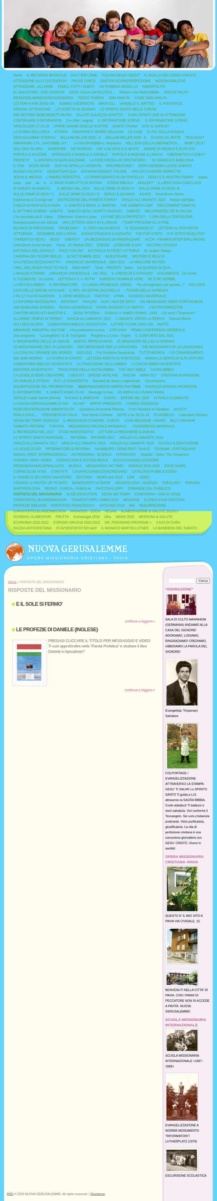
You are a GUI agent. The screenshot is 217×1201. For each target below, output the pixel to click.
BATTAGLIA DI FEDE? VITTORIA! (114, 251)
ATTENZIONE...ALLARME (33, 87)
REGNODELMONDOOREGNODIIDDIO (43, 98)
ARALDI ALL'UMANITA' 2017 (35, 443)
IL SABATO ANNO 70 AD (65, 392)
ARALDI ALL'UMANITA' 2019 (132, 443)
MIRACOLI (107, 104)
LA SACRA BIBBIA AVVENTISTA (156, 364)
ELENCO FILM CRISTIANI (164, 500)
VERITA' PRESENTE (105, 404)
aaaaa (202, 177)
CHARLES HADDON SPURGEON (171, 387)
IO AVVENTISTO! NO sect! (76, 528)
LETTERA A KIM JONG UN (33, 104)
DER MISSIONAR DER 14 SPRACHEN (107, 347)
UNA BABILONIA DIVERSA (34, 307)
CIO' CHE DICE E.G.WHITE (118, 149)
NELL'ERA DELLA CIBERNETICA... (153, 143)
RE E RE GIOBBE (161, 279)
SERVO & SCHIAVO (119, 194)
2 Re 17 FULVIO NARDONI (34, 296)
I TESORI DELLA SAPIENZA (146, 290)
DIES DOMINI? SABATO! (176, 205)
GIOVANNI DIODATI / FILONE (104, 172)
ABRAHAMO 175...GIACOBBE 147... (41, 143)
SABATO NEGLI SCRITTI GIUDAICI (95, 211)
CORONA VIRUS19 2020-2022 (76, 522)
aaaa (17, 183)
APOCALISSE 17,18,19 (31, 126)
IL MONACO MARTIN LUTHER (125, 528)
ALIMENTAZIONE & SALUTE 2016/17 (150, 511)
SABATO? (72, 239)
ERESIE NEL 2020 (135, 398)
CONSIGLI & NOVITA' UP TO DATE (40, 483)
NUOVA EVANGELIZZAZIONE (136, 460)
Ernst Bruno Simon (170, 194)
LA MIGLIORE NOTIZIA (147, 262)
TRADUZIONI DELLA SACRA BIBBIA (86, 370)
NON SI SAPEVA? (156, 126)
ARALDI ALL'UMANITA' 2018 (83, 443)
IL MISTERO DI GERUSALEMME (59, 160)
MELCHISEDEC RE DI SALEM (168, 211)
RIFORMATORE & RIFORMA (68, 449)
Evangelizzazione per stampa (35, 222)
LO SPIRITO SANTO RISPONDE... (39, 438)
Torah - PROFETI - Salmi (114, 268)
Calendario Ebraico (193, 415)
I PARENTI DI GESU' (29, 239)
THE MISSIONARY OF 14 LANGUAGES (172, 347)
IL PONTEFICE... (172, 104)
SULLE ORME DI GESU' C (33, 194)
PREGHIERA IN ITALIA (59, 415)
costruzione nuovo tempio (32, 245)
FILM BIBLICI (164, 415)
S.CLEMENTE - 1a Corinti (177, 273)
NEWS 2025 (125, 517)
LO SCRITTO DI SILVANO (76, 109)
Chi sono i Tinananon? (179, 313)
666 (132, 506)
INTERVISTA (126, 455)
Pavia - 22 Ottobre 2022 (74, 245)
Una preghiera (24, 336)
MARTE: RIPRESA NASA (93, 341)
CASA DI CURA (168, 522)
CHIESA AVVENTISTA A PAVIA (36, 205)
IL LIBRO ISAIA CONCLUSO (179, 183)
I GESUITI (76, 375)
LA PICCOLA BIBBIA (29, 285)
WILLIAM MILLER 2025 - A (80, 138)
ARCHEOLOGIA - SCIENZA (136, 483)
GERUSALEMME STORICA (34, 138)
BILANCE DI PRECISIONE (33, 228)
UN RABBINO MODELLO (118, 87)
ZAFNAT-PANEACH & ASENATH (106, 234)
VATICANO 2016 (112, 506)
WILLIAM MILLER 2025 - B (125, 138)
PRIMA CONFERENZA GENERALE (158, 330)
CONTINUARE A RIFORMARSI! (37, 121)
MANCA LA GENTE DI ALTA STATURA (174, 358)
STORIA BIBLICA (120, 183)
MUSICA (75, 466)
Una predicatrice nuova (87, 330)
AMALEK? (145, 183)
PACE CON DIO (71, 251)
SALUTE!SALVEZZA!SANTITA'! (37, 262)
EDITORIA (84, 477)
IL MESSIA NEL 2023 (73, 188)
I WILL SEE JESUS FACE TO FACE (40, 268)
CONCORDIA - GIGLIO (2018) (157, 494)
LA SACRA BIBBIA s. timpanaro (97, 143)
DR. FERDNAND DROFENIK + (128, 522)
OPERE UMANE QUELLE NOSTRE (80, 126)
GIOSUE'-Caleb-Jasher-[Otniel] (36, 398)
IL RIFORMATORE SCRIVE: (119, 121)
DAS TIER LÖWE (84, 75)
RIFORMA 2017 (103, 438)
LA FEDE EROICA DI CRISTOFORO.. (118, 160)
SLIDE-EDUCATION (81, 494)
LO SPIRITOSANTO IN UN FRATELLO (114, 177)
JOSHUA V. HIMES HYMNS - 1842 (131, 313)
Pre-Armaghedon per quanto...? (161, 285)
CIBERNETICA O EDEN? (186, 155)
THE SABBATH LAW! (136, 205)
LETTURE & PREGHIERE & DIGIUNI (126, 432)
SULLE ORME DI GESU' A (114, 188)
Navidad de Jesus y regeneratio (116, 381)
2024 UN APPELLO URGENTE (78, 166)
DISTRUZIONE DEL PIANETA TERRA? (87, 200)
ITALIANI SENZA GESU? (121, 75)
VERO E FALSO (176, 92)
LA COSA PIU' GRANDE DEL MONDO (42, 353)
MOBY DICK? (195, 143)
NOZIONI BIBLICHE (170, 81)
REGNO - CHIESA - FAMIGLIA (68, 489)
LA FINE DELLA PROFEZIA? (123, 217)
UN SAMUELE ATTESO (31, 381)
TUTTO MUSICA (151, 353)
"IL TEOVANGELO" (139, 228)
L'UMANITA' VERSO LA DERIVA (139, 319)
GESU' (55, 239)
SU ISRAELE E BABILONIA (172, 160)
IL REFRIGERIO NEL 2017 (33, 432)
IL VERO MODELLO (74, 296)
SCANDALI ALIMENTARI (32, 517)
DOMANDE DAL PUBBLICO (149, 489)
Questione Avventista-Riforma (101, 409)
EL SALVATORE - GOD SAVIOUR (38, 92)
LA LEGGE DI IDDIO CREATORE (38, 375)
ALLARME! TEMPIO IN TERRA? (37, 319)
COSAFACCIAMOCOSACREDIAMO (99, 472)
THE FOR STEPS (148, 234)
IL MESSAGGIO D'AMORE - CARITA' (91, 421)
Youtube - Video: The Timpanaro (164, 455)
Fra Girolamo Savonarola (115, 353)
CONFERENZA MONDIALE (154, 426)
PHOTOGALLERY (109, 489)
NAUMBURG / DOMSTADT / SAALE (122, 449)
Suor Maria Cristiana (97, 415)
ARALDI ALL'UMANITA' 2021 (89, 319)
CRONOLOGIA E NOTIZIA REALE (82, 460)
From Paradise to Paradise (149, 409)
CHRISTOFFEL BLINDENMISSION (40, 500)
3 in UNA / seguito (79, 121)
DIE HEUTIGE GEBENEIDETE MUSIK (42, 115)
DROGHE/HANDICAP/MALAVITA (38, 466)
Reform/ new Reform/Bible (139, 92)
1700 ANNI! (117, 330)
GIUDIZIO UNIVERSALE (147, 296)
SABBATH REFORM (28, 426)
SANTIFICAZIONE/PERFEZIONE (125, 81)
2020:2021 (84, 353)
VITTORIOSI (22, 234)
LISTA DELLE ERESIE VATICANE (39, 290)
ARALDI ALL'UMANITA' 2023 (143, 200)
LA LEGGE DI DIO (27, 449)
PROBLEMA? (68, 228)
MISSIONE (131, 500)
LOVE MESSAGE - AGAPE (145, 421)
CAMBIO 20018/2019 (142, 404)
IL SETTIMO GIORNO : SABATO (38, 211)
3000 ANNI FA (119, 98)
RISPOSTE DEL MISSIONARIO (37, 494)
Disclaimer (97, 1194)
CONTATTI (59, 472)
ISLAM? (79, 404)
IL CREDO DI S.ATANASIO (132, 273)
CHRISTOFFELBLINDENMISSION (39, 511)
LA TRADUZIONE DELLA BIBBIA (102, 364)
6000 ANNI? (81, 268)
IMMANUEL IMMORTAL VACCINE (39, 330)
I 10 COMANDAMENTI (186, 353)
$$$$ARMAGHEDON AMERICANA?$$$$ (109, 387)
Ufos (107, 517)
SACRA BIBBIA (162, 370)
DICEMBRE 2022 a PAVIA (57, 234)
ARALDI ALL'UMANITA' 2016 (141, 438)
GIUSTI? (180, 409)
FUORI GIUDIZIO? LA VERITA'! (120, 307)
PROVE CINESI (83, 81)
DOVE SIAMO (175, 466)
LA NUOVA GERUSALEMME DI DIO (40, 404)
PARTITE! (101, 296)
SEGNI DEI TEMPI (115, 494)
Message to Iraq (100, 392)
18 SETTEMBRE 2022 (83, 256)
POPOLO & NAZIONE (30, 155)
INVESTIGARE (116, 256)
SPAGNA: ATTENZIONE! (32, 109)
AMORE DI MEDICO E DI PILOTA (169, 149)
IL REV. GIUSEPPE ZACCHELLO (94, 290)
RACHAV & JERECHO (82, 398)
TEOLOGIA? (194, 138)
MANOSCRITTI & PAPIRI (91, 483)
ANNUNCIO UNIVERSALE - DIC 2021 (78, 273)
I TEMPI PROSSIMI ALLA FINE (145, 222)
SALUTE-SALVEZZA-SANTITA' (99, 115)
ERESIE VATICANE (103, 375)
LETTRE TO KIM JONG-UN (132, 324)
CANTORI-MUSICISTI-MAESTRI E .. (41, 313)
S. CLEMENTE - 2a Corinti (33, 279)
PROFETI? (21, 160)
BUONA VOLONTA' (28, 172)
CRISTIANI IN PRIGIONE (180, 375)
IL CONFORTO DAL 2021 (154, 336)
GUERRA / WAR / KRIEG (32, 460)
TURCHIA (56, 426)
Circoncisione (155, 381)
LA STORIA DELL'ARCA (31, 132)
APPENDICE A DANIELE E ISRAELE (79, 155)
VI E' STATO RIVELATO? (186, 234)
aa (37, 183)
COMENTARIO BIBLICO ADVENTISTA (76, 324)
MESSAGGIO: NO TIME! (105, 466)
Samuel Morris (180, 319)
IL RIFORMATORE (63, 285)
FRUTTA (62, 517)
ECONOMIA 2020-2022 (31, 522)
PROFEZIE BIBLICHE (30, 506)
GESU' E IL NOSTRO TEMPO (171, 177)
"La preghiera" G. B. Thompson (62, 336)
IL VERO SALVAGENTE (102, 228)
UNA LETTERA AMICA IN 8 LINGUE (89, 222)
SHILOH (129, 375)
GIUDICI (109, 398)
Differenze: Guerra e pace (77, 217)
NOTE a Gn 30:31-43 (133, 415)
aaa (28, 183)
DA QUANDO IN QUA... (155, 268)
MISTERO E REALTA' (148, 256)
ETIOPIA (61, 132)
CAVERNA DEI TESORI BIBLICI (37, 256)
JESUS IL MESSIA (27, 177)
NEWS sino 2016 (109, 477)
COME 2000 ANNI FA (150, 98)
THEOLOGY (171, 483)
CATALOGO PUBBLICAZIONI (154, 472)
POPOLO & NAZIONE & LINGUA (137, 155)
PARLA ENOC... (25, 415)
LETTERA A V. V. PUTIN (76, 279)
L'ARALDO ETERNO (29, 273)
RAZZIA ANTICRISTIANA (32, 528)
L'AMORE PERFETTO (63, 177)
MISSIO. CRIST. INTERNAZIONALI (40, 455)
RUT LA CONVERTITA (71, 381)
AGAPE (145, 194)
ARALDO (89, 302)
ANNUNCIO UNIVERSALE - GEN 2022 (95, 262)
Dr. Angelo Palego (157, 251)
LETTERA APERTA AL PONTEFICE (113, 358)
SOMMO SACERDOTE (76, 104)
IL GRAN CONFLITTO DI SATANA (76, 183)
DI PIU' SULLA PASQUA (165, 132)
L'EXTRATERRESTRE (166, 307)
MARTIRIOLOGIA (26, 489)
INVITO (163, 324)
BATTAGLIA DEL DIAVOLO (34, 251)
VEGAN (110, 511)
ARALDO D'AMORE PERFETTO (156, 172)
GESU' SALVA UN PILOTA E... (92, 92)
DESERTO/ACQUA (62, 172)
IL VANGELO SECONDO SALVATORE (42, 477)
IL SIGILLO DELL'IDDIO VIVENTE (170, 75)
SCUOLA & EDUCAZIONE (178, 443)
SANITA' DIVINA (124, 126)
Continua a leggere (139, 621)
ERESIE (103, 245)
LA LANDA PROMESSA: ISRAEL (107, 285)
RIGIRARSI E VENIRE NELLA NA (97, 132)
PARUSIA (192, 483)
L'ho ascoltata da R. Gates (33, 217)
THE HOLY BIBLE (132, 370)
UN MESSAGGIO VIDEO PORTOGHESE (171, 302)
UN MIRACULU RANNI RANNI (140, 392)
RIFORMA (78, 438)
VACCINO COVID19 (161, 245)
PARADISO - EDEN (85, 511)
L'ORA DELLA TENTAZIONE (171, 217)
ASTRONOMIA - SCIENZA (91, 455)
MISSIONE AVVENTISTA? (33, 370)
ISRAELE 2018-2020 (144, 466)
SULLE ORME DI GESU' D (78, 194)
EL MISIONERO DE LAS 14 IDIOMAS (145, 341)
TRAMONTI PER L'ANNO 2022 (95, 500)
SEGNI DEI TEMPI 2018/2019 (36, 421)
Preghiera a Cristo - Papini (111, 336)
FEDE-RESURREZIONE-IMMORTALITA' (44, 409)
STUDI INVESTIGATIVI (76, 432)
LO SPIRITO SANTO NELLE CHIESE (128, 109)
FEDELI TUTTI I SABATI (76, 87)
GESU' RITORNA (86, 313)
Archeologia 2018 (86, 517)
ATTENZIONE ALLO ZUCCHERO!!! (40, 81)
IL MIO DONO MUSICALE (46, 75)
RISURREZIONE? (120, 166)
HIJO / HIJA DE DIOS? (118, 302)
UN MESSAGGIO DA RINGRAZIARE (112, 239)
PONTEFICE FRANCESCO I (73, 506)
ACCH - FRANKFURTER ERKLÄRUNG (175, 239)
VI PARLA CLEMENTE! (171, 398)
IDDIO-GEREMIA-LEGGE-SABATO (165, 166)
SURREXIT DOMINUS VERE (121, 279)
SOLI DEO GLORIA (28, 149)
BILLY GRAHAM (182, 421)
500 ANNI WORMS (27, 358)
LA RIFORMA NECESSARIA (35, 302)
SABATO (133, 211)
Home (17, 75)
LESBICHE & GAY (128, 245)
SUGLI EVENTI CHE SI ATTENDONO (156, 115)
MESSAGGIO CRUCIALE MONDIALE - (98, 426)
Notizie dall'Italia (182, 200)
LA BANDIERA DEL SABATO (175, 528)
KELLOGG (197, 285)
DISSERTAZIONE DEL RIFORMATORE (43, 387)
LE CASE (135, 132)
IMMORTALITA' (154, 87)
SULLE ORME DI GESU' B (159, 188)
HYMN (119, 296)
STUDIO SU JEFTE (166, 138)
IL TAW (18, 166)
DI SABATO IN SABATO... (33, 188)
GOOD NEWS (39, 166)
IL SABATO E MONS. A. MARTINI (90, 205)
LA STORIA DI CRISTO (64, 358)
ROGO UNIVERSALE (75, 307)
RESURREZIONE (152, 506)
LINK (130, 477)
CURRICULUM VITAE (30, 472)
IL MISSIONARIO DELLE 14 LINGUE (41, 341)
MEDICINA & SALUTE (155, 517)
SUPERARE (56, 149)
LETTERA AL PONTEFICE (178, 228)
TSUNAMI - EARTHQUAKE (175, 449)
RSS (10, 1194)
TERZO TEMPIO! (91, 98)
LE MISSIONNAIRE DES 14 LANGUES (43, 347)
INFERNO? (69, 302)
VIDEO (144, 477)
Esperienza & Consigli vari (33, 200)
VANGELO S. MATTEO (137, 104)
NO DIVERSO (81, 149)
